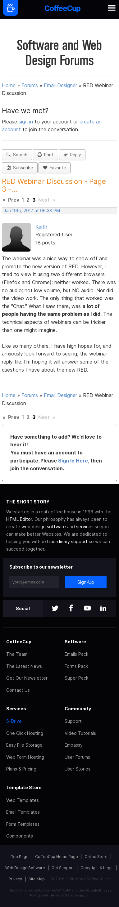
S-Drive (14, 721)
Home (9, 85)
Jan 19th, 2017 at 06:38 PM (32, 210)
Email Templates (23, 812)
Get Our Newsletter (27, 678)
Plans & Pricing (21, 768)
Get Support (63, 867)
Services (16, 708)
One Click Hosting (24, 733)
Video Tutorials (80, 733)
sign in (26, 121)
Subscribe (20, 167)
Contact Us (18, 690)
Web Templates (22, 800)
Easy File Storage (24, 745)
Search (17, 154)
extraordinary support (65, 541)
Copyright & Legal (96, 867)
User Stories (77, 768)
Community (78, 708)
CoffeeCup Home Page (56, 856)
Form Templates (22, 824)
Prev (13, 200)
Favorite (54, 167)
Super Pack (76, 678)
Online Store (96, 856)
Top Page (20, 856)
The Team (16, 654)
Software (75, 641)
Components (19, 835)
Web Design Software (25, 867)
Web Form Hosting (25, 757)
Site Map (37, 879)
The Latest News (24, 666)
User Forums (77, 757)
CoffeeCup (18, 641)
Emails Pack (76, 654)
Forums (29, 85)
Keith (41, 227)
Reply (72, 154)
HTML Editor (19, 519)
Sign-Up (85, 582)
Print (45, 154)
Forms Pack (76, 666)
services (85, 526)
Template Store (24, 787)
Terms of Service (63, 895)
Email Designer (60, 85)
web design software (43, 526)
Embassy (74, 745)
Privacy (15, 879)
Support (73, 721)
